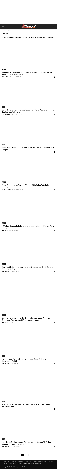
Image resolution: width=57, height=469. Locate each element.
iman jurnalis (5, 271)
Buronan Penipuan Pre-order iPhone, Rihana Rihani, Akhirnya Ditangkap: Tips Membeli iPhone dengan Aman (26, 319)
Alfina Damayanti (6, 152)
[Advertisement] (28, 12)
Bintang (4, 230)
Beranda (4, 30)
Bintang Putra (5, 76)
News (3, 107)
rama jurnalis (5, 409)
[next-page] (33, 455)
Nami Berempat (6, 114)
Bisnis (3, 69)
